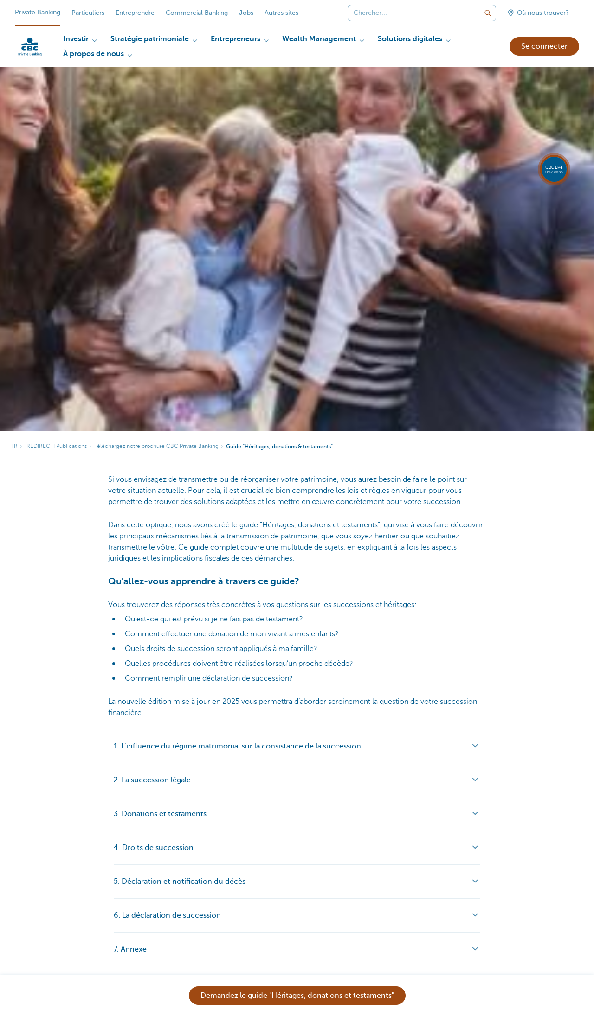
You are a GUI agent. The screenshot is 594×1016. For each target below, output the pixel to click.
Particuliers (87, 12)
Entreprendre (135, 12)
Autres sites (281, 12)
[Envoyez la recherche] (487, 13)
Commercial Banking (197, 12)
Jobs (246, 12)
